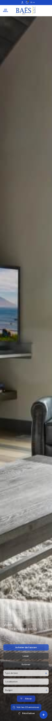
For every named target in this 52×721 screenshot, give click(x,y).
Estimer (26, 671)
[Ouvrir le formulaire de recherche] (26, 706)
